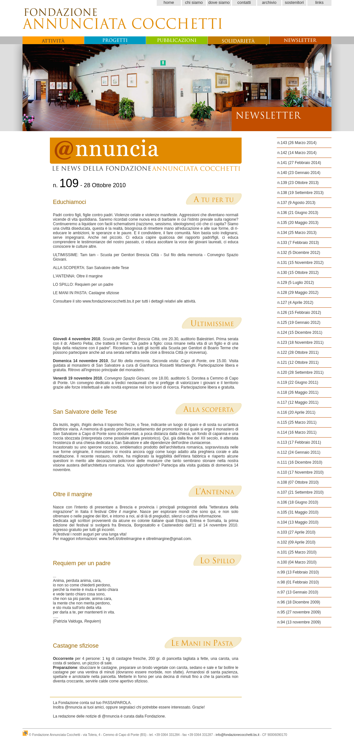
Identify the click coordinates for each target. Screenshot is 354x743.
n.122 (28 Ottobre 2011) (298, 352)
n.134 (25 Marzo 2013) (296, 232)
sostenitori (294, 2)
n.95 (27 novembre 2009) (299, 612)
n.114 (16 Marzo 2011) (296, 432)
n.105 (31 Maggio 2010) (297, 512)
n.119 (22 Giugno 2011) (297, 382)
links (319, 2)
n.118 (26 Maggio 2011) (297, 392)
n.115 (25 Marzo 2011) (296, 422)
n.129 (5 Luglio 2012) (295, 282)
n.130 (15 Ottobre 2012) (298, 272)
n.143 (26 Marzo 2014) (296, 142)
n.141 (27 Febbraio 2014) (299, 162)
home (168, 2)
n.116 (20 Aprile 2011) (296, 412)
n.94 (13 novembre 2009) (299, 622)
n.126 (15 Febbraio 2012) (299, 312)
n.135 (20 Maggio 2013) (297, 222)
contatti (244, 2)
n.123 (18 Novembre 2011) (300, 342)
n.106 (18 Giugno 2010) (297, 502)
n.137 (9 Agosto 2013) (296, 202)
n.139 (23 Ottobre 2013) (298, 182)
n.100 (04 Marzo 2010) (296, 562)
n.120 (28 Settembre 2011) (300, 372)
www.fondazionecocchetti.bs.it (108, 301)
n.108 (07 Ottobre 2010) (298, 482)
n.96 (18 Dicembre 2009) (298, 602)
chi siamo (194, 2)
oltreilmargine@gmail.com (168, 538)
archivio (269, 2)
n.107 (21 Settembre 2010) (300, 492)
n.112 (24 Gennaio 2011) (298, 452)
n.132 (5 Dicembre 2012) (298, 252)
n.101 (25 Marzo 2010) (296, 552)
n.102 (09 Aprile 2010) (296, 542)
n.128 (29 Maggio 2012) (297, 292)
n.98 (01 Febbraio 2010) (298, 582)
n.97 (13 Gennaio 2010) (297, 592)
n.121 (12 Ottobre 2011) (298, 362)
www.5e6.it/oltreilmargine (120, 538)
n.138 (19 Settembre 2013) (300, 192)
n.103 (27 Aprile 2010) (296, 532)
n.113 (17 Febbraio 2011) (299, 442)
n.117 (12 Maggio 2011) (297, 402)
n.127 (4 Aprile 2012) (295, 302)
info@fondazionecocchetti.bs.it (237, 735)
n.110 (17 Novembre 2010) (300, 472)
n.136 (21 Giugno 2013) (297, 212)
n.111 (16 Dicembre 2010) (299, 462)
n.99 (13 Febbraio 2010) (298, 572)
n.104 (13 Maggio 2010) (297, 522)
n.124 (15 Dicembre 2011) (299, 332)
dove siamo (218, 2)
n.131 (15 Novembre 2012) (300, 262)
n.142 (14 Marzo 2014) (296, 152)
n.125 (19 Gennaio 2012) (298, 322)
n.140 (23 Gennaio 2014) (298, 172)
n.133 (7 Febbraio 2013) (298, 242)
